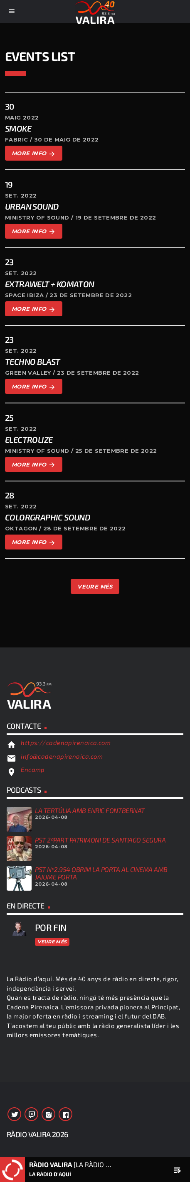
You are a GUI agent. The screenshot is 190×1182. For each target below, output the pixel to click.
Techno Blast (32, 361)
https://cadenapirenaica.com (66, 742)
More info (34, 154)
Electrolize (28, 439)
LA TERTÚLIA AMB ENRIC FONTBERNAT (90, 810)
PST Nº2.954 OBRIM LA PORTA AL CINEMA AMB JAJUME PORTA (101, 873)
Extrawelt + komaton (49, 284)
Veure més (52, 942)
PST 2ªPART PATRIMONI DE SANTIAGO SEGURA (100, 840)
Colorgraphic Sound (47, 517)
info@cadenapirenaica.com (62, 756)
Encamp (33, 769)
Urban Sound (31, 206)
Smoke (18, 128)
